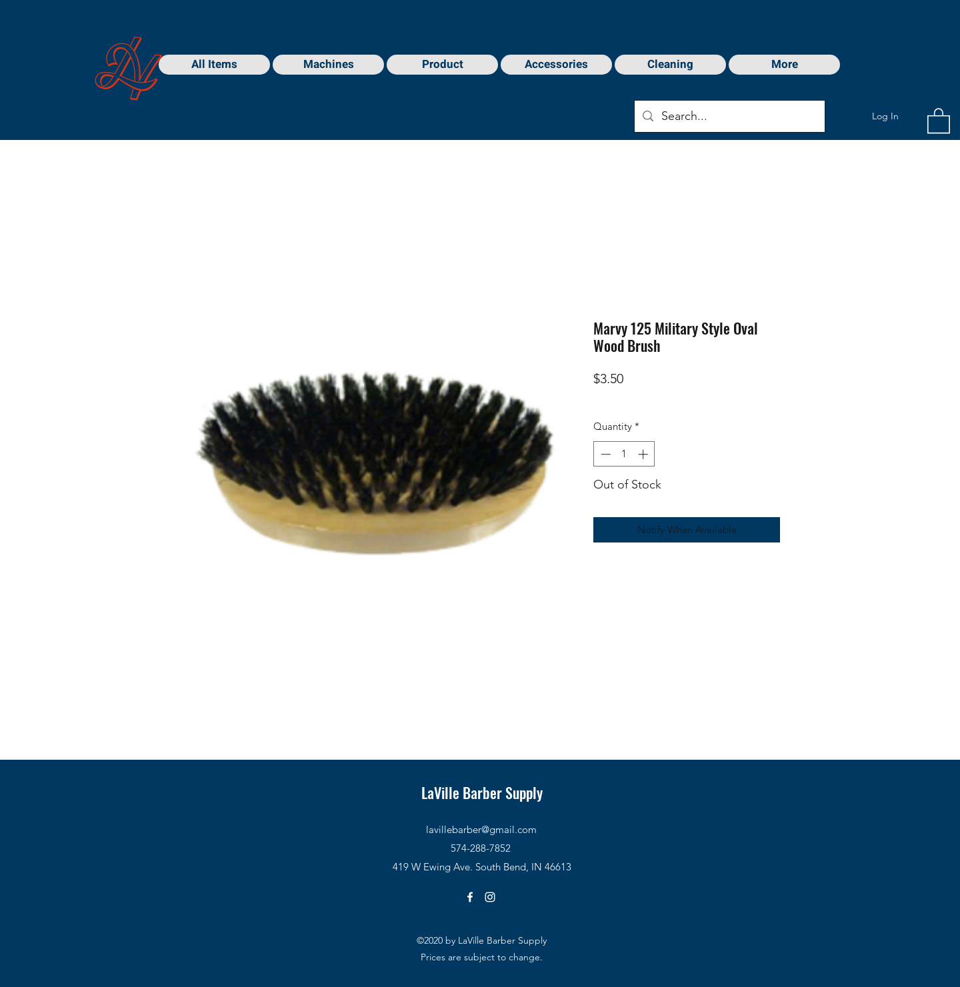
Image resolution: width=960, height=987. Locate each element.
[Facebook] (470, 897)
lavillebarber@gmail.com (481, 829)
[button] (938, 120)
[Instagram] (490, 897)
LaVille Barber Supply (482, 792)
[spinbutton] (624, 454)
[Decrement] (604, 454)
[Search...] (729, 117)
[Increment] (644, 454)
